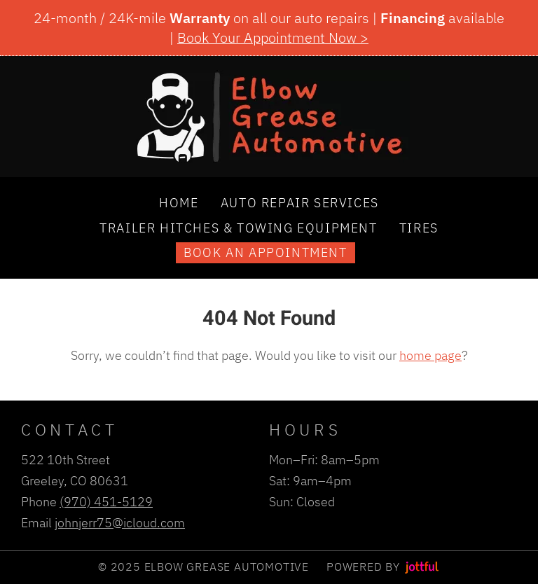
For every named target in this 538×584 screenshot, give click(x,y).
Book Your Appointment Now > (272, 37)
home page (430, 355)
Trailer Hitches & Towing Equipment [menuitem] (238, 227)
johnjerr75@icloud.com (120, 522)
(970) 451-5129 (106, 501)
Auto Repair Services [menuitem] (300, 202)
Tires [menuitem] (419, 227)
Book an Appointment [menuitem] (265, 252)
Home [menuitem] (178, 202)
